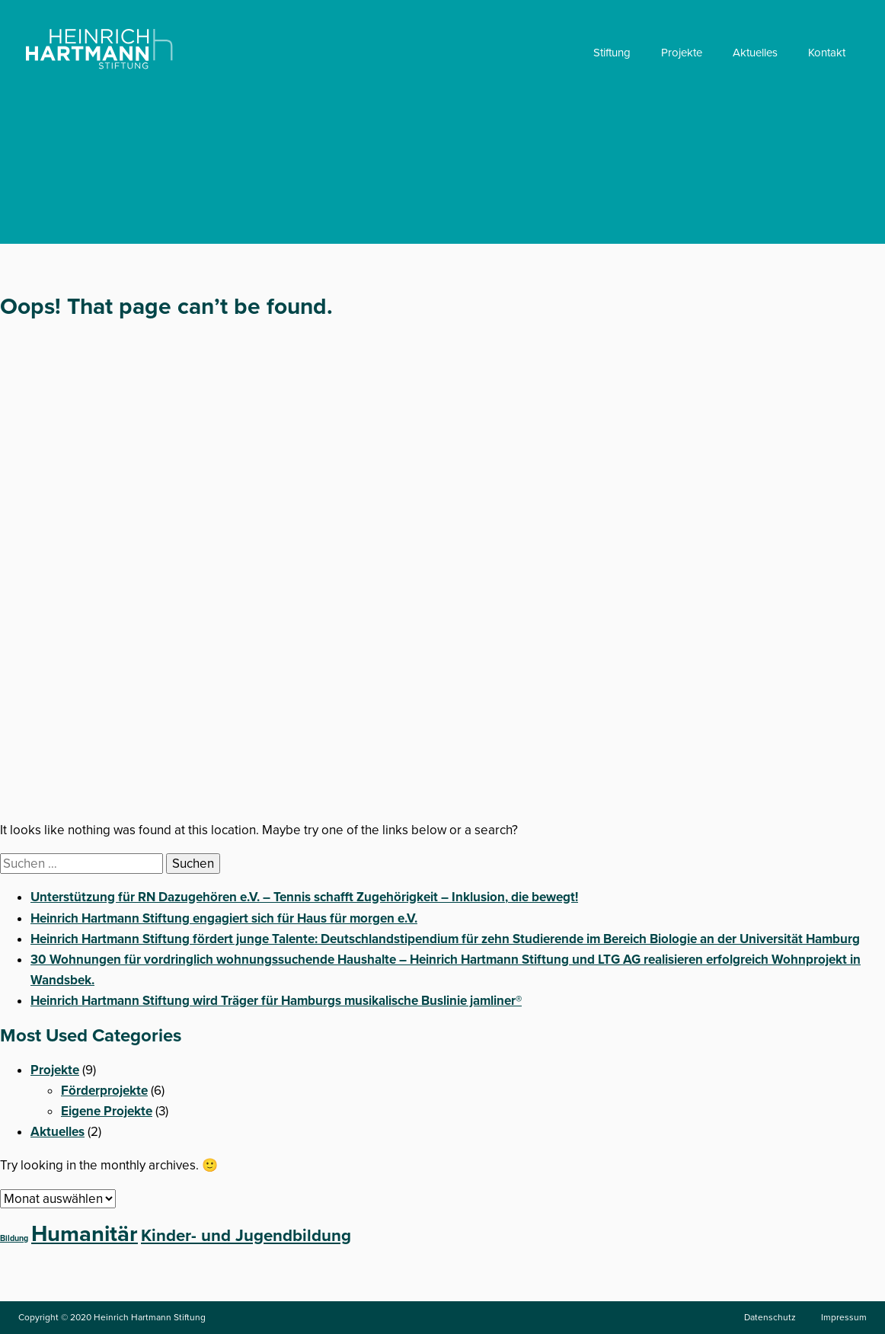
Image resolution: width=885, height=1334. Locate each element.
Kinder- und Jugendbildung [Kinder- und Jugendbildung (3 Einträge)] (246, 1236)
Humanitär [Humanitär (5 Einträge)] (84, 1233)
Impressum (844, 1317)
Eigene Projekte (106, 1111)
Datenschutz (770, 1317)
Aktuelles (755, 52)
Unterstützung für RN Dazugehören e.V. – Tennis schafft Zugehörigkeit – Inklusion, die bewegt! (304, 897)
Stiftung (612, 52)
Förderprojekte (104, 1091)
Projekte (681, 52)
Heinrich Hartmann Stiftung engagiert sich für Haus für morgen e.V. (223, 918)
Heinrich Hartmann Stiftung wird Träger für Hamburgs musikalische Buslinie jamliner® (276, 1001)
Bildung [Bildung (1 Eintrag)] (14, 1238)
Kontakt (826, 52)
